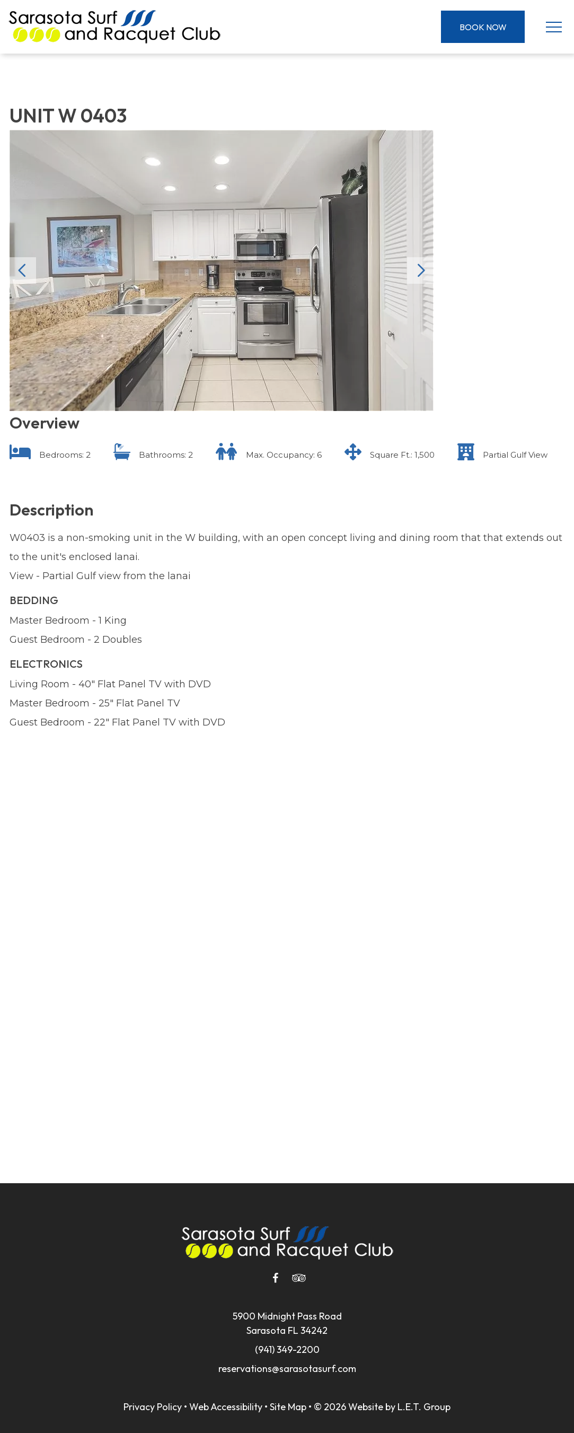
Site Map (288, 1407)
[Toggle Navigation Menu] (554, 27)
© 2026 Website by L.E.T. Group (382, 1407)
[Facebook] (275, 1278)
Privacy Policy (152, 1407)
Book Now (483, 27)
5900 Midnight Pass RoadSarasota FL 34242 (287, 1323)
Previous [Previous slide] (23, 270)
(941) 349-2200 (287, 1349)
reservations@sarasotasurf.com (287, 1368)
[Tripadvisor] (299, 1278)
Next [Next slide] (420, 270)
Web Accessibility (225, 1407)
